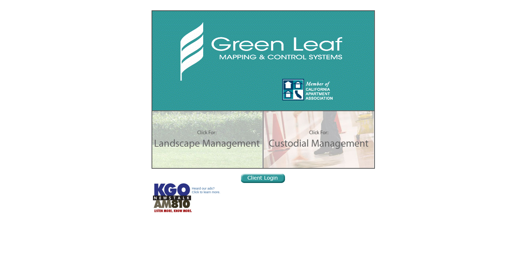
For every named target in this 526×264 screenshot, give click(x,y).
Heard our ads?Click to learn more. (206, 190)
